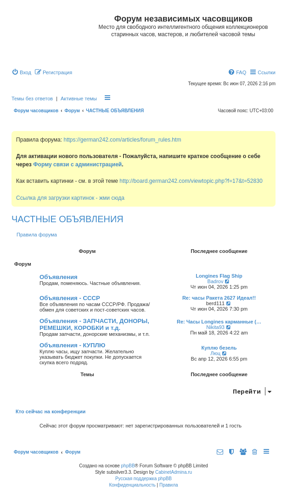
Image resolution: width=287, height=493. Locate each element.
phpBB (128, 465)
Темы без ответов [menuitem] (32, 98)
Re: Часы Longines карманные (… (219, 321)
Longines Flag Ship (219, 276)
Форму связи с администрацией (77, 164)
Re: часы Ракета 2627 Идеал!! (219, 298)
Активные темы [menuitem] (79, 98)
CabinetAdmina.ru (173, 472)
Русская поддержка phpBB (143, 478)
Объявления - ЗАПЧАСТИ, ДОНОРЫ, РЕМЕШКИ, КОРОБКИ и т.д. (94, 324)
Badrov (216, 281)
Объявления (58, 277)
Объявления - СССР (69, 298)
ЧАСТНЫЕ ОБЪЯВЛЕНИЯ (67, 219)
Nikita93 (215, 327)
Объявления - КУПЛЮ (72, 345)
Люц (215, 353)
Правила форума (37, 234)
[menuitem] (21, 72)
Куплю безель (218, 348)
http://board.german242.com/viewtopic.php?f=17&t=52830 (190, 181)
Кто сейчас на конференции (50, 411)
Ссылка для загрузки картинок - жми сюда (70, 198)
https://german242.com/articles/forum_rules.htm (122, 140)
